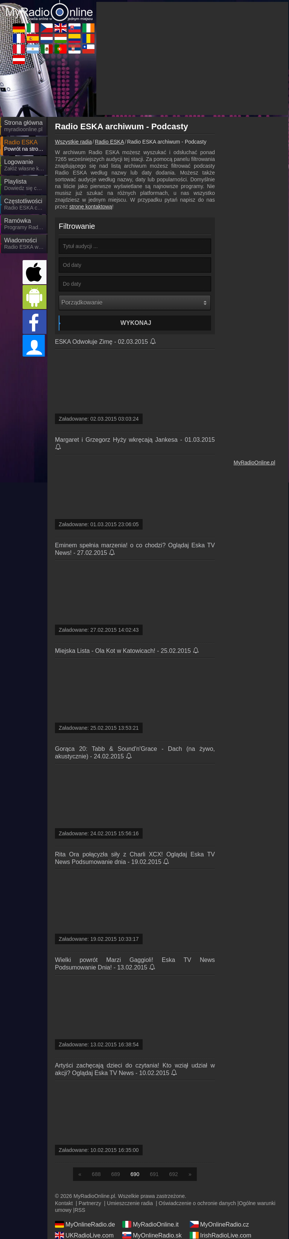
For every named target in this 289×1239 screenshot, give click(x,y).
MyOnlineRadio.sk (152, 1235)
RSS (80, 1210)
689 (115, 1174)
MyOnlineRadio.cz (219, 1224)
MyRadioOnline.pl (254, 462)
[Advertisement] (192, 58)
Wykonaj (135, 323)
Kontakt (64, 1203)
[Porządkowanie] (134, 303)
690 (135, 1174)
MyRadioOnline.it (150, 1224)
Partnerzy (90, 1203)
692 (173, 1174)
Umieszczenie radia (130, 1203)
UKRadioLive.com (84, 1235)
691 (154, 1174)
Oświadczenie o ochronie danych (197, 1203)
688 (96, 1174)
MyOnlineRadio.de (85, 1224)
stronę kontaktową (90, 207)
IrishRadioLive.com (220, 1235)
